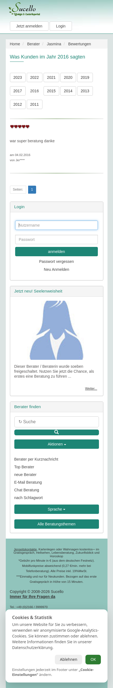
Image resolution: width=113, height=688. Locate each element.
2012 (18, 104)
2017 (18, 91)
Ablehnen (68, 659)
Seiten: (18, 189)
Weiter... (91, 389)
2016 (34, 91)
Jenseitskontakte (25, 549)
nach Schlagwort (28, 497)
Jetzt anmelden (29, 26)
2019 (85, 77)
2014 (68, 91)
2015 (51, 91)
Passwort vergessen (56, 261)
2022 (34, 77)
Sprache (56, 509)
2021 (51, 77)
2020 (68, 77)
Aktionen (56, 444)
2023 (18, 77)
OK (93, 659)
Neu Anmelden (56, 269)
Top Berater (24, 467)
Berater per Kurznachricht (36, 459)
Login (60, 26)
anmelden (56, 251)
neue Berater (25, 474)
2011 (34, 104)
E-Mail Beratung (28, 482)
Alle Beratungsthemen (56, 524)
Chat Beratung (26, 490)
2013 (85, 91)
